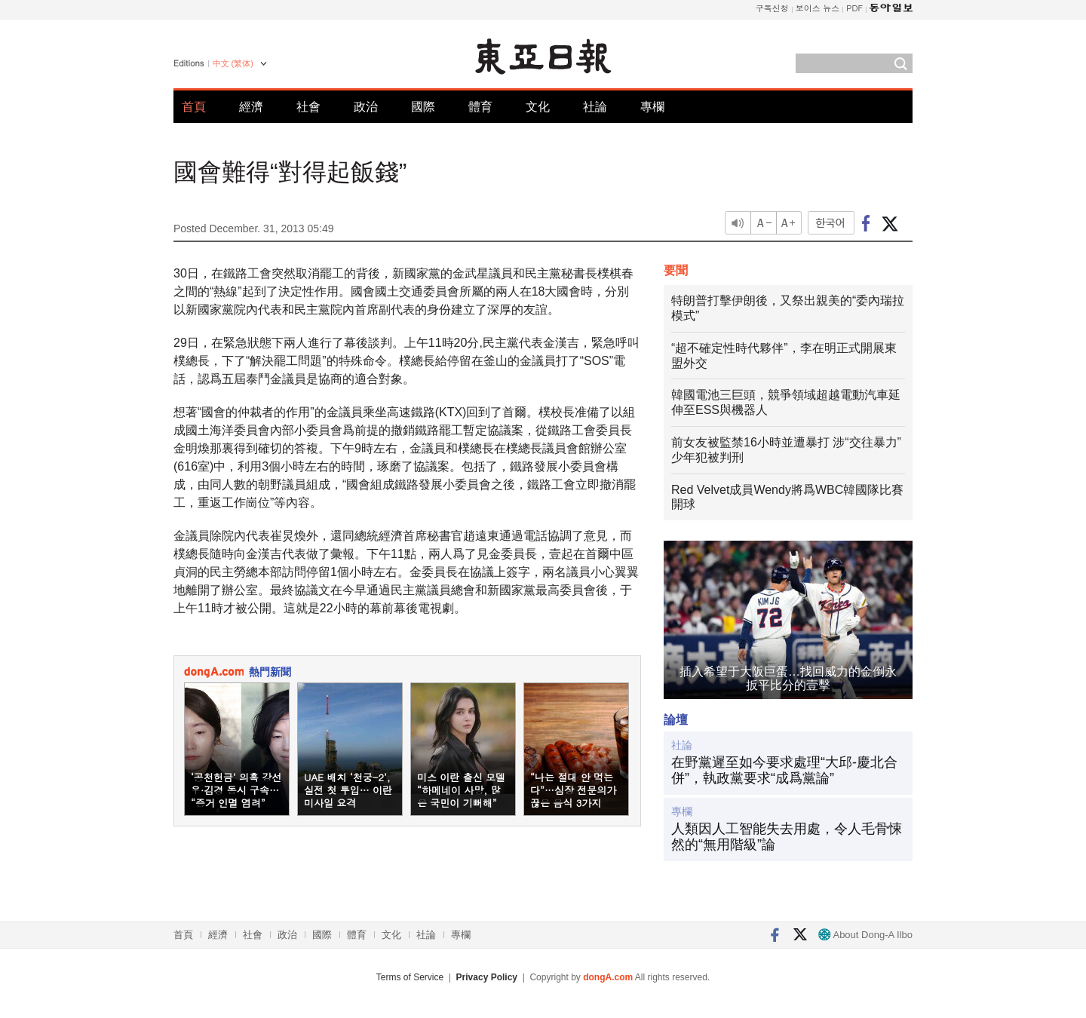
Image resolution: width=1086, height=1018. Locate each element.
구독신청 (772, 8)
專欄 (652, 106)
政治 (366, 106)
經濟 (251, 106)
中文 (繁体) (233, 63)
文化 (538, 106)
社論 (595, 106)
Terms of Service (409, 977)
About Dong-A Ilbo (865, 934)
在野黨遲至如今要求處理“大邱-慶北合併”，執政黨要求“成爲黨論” (784, 770)
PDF (854, 8)
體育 (480, 106)
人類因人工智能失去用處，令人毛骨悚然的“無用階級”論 (786, 837)
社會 (308, 106)
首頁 (194, 106)
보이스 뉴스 (818, 8)
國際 (423, 106)
